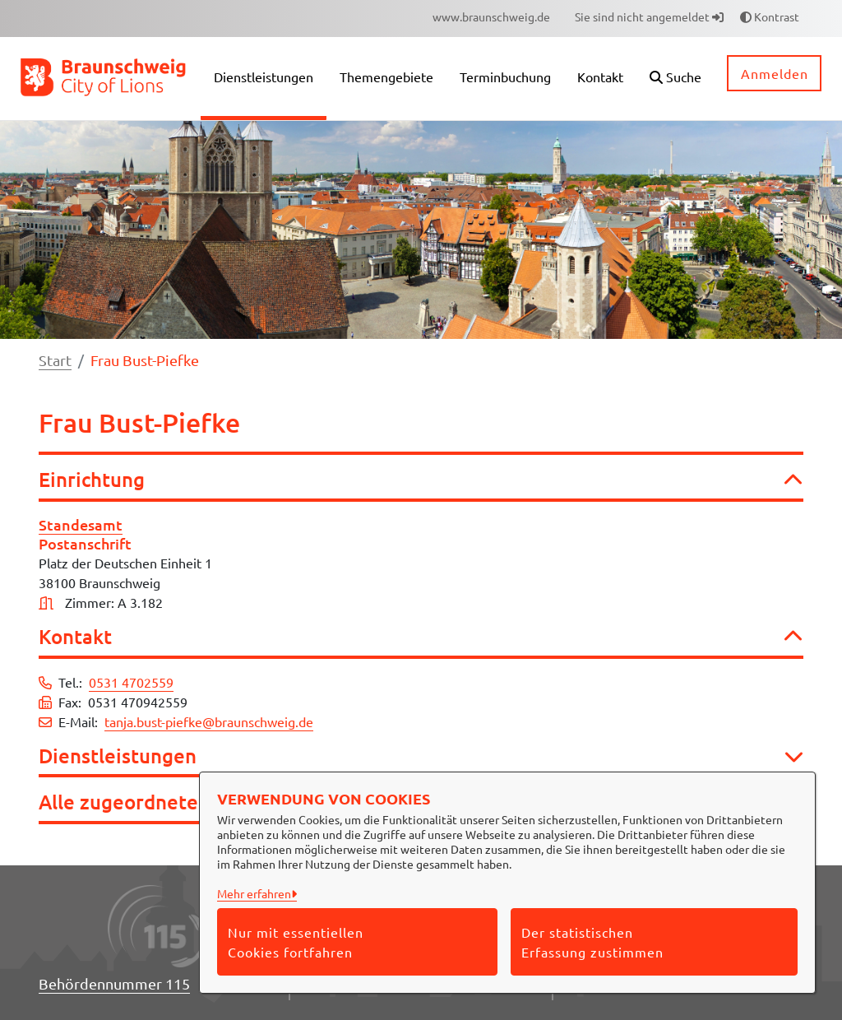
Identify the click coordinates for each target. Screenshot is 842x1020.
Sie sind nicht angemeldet (649, 16)
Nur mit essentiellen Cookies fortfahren (295, 942)
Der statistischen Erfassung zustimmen (592, 942)
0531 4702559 (131, 682)
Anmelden (774, 73)
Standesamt (81, 524)
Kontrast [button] (769, 16)
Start (55, 360)
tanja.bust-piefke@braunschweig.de (208, 721)
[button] (675, 78)
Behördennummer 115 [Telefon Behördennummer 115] (114, 983)
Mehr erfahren (254, 893)
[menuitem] (491, 17)
